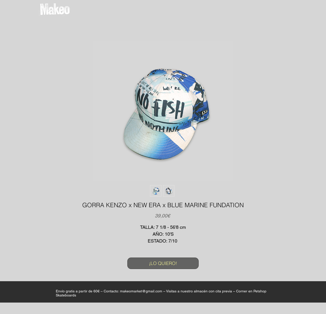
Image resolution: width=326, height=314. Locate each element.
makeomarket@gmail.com (141, 291)
